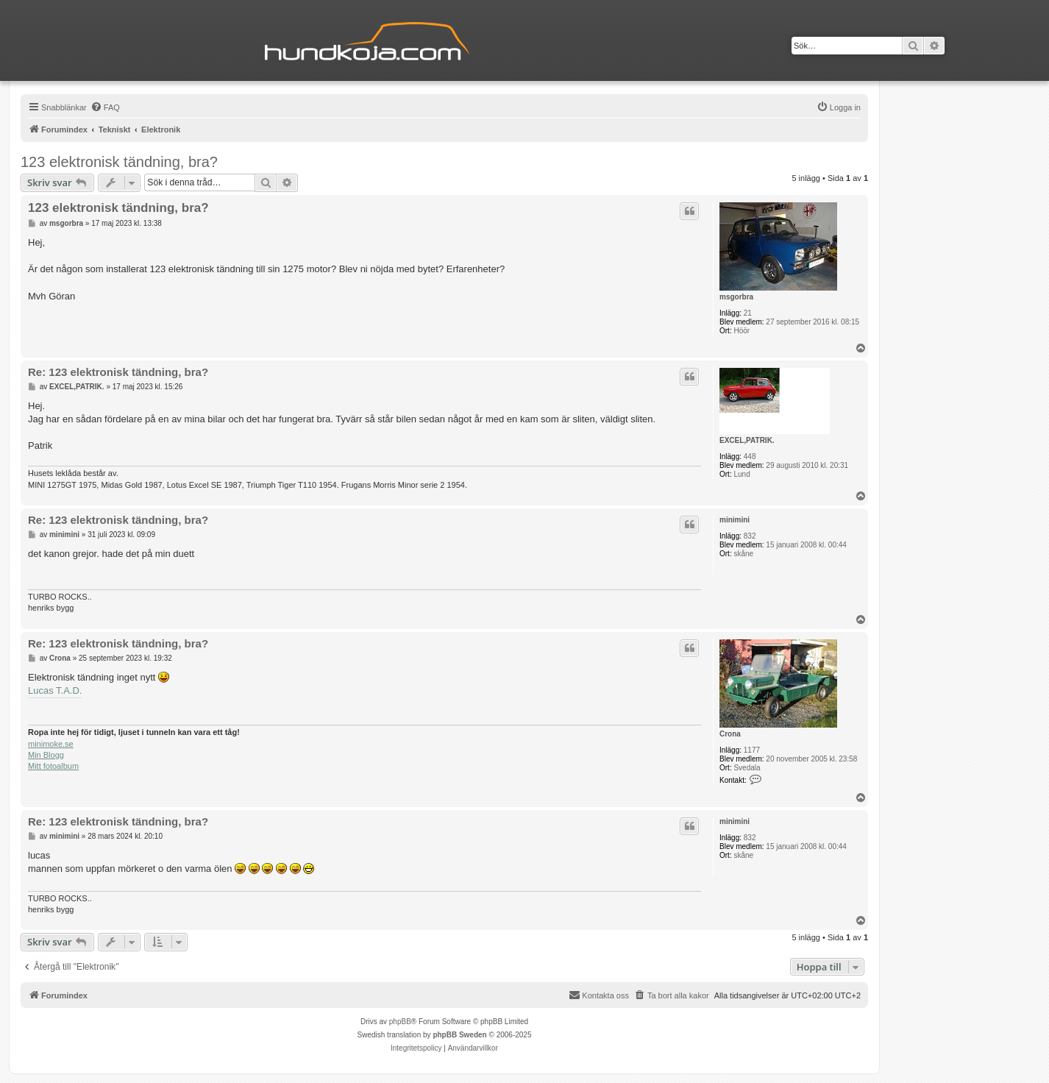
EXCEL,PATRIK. (747, 440)
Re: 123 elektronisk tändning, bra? (118, 372)
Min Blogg (46, 754)
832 (750, 536)
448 (750, 456)
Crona (730, 734)
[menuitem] (105, 107)
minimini (734, 520)
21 (748, 313)
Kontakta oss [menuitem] (599, 995)
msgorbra (736, 297)
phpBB (400, 1022)
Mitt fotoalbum (53, 765)
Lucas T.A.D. (55, 690)
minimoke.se (51, 743)
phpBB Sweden (459, 1035)
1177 (752, 750)
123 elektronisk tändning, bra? (119, 162)
